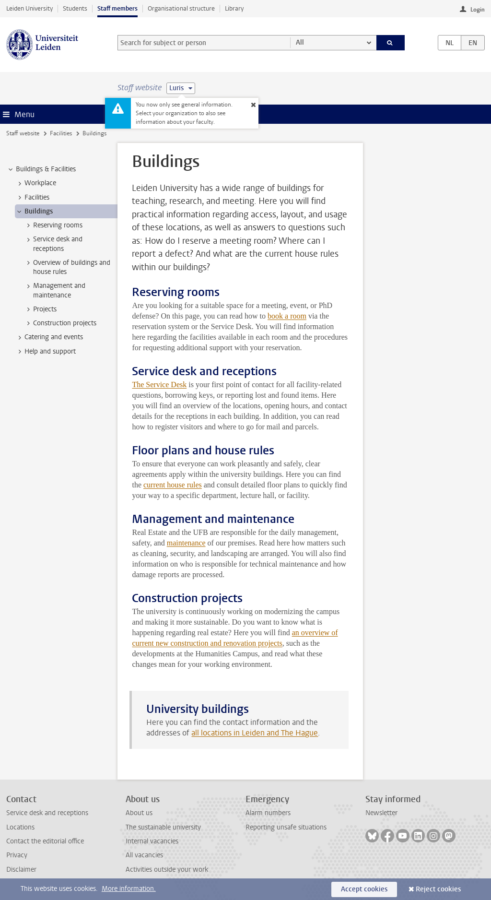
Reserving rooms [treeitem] (53, 225)
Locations (20, 827)
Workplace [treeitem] (35, 183)
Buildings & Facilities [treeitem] (41, 169)
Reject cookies (438, 889)
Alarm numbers (268, 812)
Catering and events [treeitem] (49, 337)
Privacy (16, 855)
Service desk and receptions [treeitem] (53, 244)
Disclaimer (21, 869)
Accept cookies (364, 889)
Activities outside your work (167, 869)
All (300, 42)
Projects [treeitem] (40, 309)
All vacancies (144, 855)
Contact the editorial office (45, 841)
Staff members (117, 8)
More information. (129, 888)
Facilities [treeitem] (32, 197)
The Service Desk (159, 384)
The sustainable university (163, 827)
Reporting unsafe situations (286, 827)
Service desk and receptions (47, 812)
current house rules (172, 485)
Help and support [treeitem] (45, 351)
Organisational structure (181, 8)
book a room (287, 316)
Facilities (61, 133)
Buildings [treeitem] (34, 211)
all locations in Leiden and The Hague (254, 733)
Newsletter (381, 812)
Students (75, 8)
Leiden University (29, 8)
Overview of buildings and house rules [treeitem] (67, 267)
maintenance (186, 543)
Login (477, 9)
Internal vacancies (152, 841)
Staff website (22, 133)
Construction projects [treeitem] (60, 323)
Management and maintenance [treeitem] (54, 290)
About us (139, 812)
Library (234, 8)
